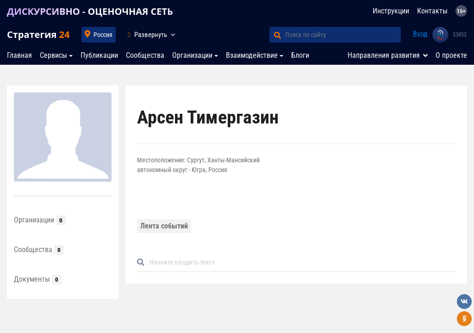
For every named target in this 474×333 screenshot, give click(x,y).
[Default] (300, 262)
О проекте (451, 55)
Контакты (432, 10)
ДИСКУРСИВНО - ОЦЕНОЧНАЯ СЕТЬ (90, 11)
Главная (19, 55)
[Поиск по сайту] (343, 35)
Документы (38, 279)
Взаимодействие (252, 55)
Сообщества (145, 55)
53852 (460, 34)
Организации (192, 55)
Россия (103, 34)
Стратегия (38, 34)
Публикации (99, 55)
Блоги (300, 55)
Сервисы (53, 55)
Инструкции (391, 10)
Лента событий (164, 226)
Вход (420, 34)
